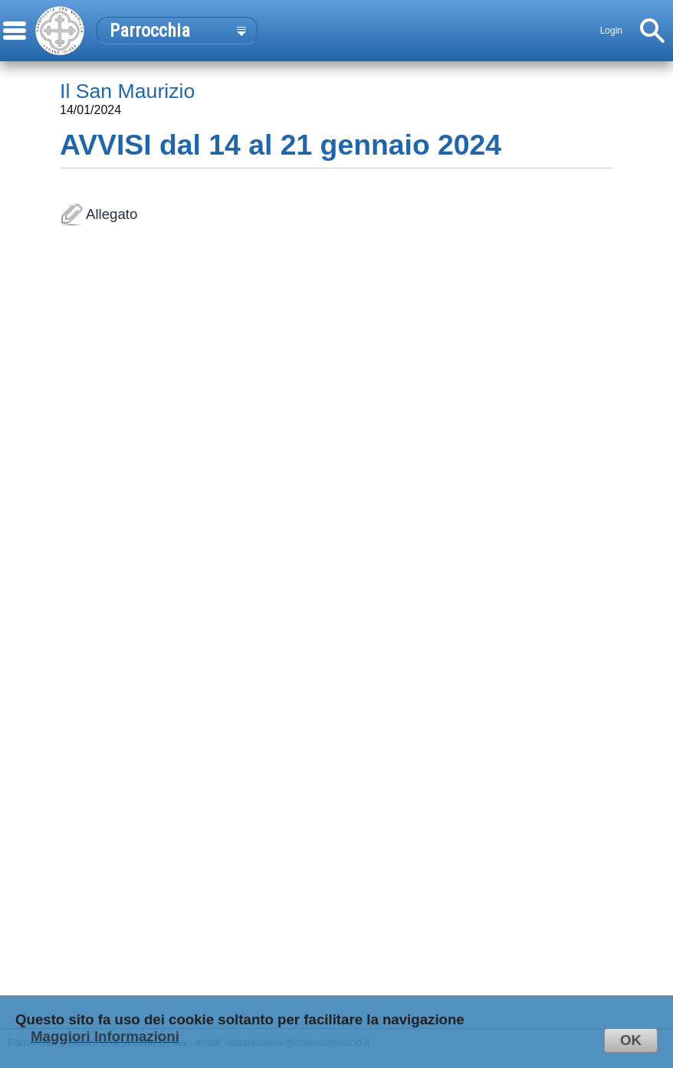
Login (611, 30)
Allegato (336, 618)
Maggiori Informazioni (105, 1036)
